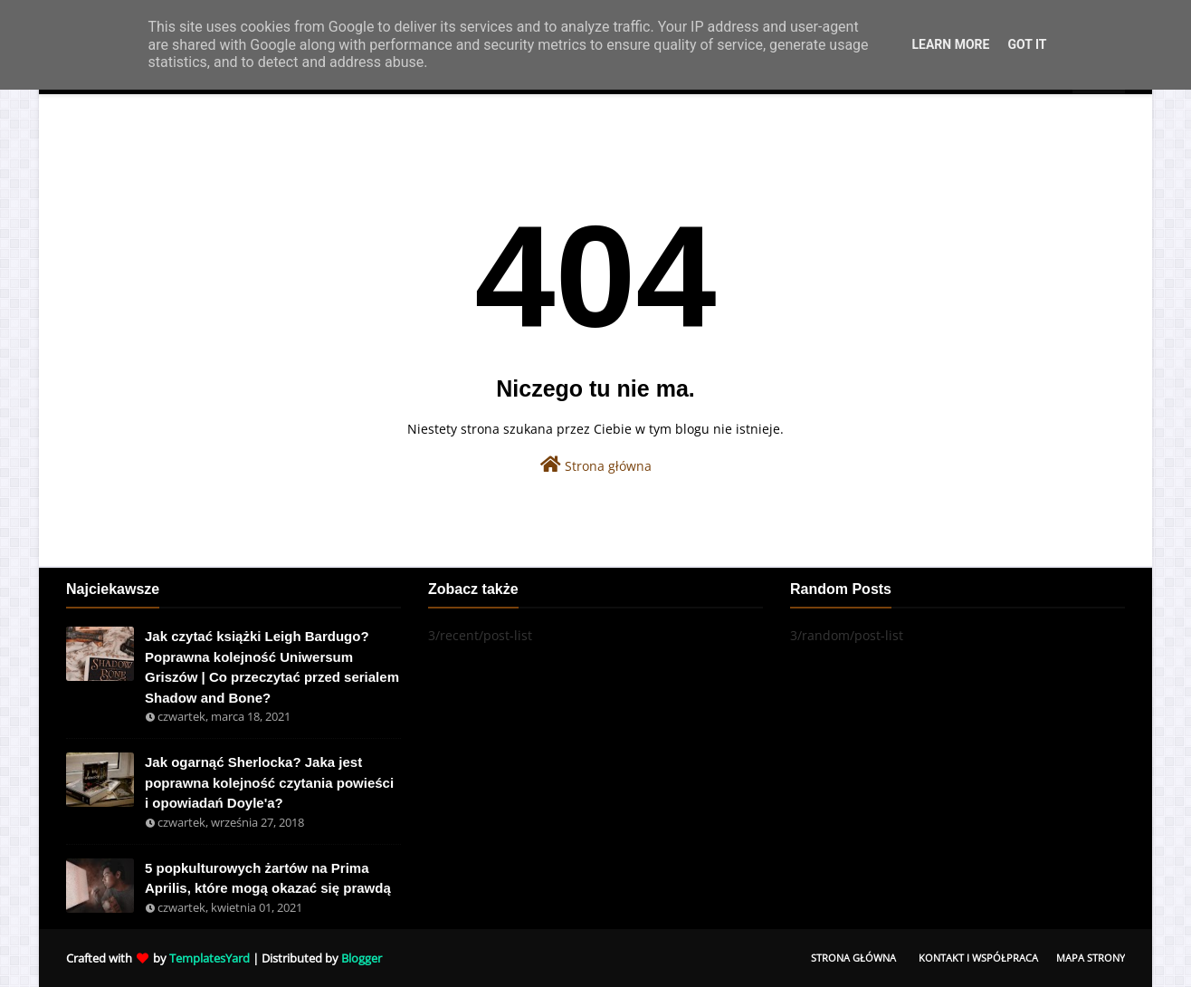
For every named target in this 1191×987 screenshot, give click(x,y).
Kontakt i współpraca (978, 957)
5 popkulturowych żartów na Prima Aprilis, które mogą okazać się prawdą (268, 878)
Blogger (361, 958)
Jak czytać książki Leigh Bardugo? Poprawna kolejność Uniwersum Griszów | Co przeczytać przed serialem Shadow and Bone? (272, 666)
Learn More (950, 44)
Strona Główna (853, 957)
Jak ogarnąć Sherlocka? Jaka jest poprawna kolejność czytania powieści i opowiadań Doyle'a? (269, 782)
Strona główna (596, 464)
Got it (1026, 44)
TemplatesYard (209, 958)
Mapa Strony (1090, 957)
